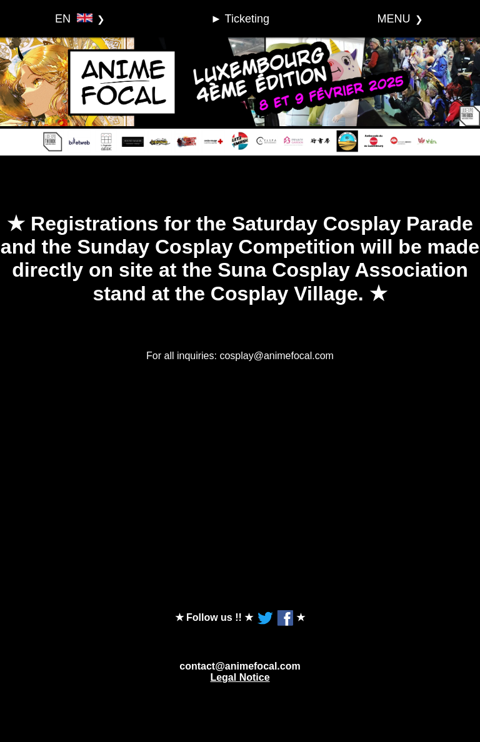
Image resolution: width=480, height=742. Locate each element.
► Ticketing (240, 18)
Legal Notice (239, 677)
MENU (394, 18)
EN (73, 18)
